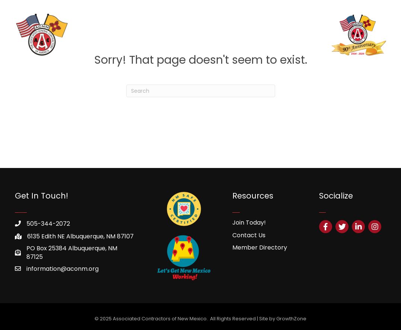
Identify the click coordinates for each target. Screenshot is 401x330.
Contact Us (248, 235)
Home (90, 35)
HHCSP (258, 35)
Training (193, 35)
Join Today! (249, 222)
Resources (226, 35)
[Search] (200, 91)
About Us (118, 35)
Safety (283, 35)
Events (309, 35)
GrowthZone (291, 318)
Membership (156, 35)
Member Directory (259, 247)
